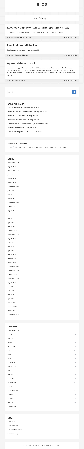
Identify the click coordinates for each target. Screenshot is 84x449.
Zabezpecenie (12, 406)
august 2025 (12, 167)
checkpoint (11, 346)
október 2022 (12, 207)
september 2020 (13, 279)
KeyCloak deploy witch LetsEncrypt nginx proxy (38, 27)
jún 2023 (11, 191)
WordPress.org (13, 434)
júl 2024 (10, 175)
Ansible (10, 334)
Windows (11, 402)
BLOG (42, 4)
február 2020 (12, 307)
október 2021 (12, 231)
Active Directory (13, 330)
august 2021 (12, 239)
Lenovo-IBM (12, 366)
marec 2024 (12, 179)
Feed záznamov (13, 426)
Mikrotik (10, 374)
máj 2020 (11, 295)
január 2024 (12, 183)
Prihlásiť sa (11, 422)
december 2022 (13, 203)
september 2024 (13, 171)
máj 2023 (11, 195)
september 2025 (13, 163)
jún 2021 (11, 243)
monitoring (11, 378)
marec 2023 (12, 199)
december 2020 (13, 267)
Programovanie (13, 390)
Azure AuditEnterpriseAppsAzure (19, 132)
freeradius (11, 362)
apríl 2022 (11, 223)
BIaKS (10, 342)
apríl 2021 (11, 251)
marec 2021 (12, 255)
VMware (10, 398)
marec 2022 (12, 227)
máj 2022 (11, 219)
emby (9, 358)
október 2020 (12, 275)
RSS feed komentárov (15, 430)
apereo (24, 37)
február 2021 (12, 259)
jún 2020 (11, 291)
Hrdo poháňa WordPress (32, 445)
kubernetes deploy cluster (17, 120)
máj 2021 (11, 247)
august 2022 (12, 211)
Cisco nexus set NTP (15, 108)
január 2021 (12, 263)
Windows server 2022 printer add (19, 124)
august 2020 (12, 283)
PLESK (10, 386)
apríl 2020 (11, 299)
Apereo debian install (21, 63)
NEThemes (56, 445)
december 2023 (13, 187)
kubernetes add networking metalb (20, 112)
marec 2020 (12, 303)
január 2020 (12, 311)
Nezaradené (12, 382)
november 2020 (13, 271)
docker (30, 37)
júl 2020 (10, 287)
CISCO (10, 350)
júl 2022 (10, 215)
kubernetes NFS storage (16, 116)
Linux (9, 370)
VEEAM (10, 394)
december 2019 (13, 315)
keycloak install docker (22, 45)
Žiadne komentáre (71, 37)
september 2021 (13, 235)
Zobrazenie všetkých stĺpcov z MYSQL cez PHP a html (47, 147)
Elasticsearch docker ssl (16, 128)
